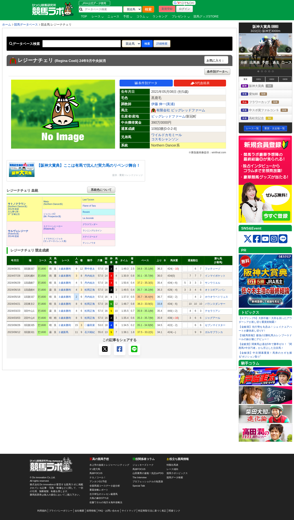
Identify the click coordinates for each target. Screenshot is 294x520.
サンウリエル (212, 282)
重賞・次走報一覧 (274, 128)
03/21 (258, 79)
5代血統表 (200, 83)
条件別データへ (217, 71)
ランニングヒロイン (92, 230)
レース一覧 (252, 128)
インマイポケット (215, 275)
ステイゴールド (90, 237)
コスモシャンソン (165, 139)
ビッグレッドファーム (168, 116)
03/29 (285, 79)
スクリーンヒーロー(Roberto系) (53, 227)
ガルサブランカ (214, 332)
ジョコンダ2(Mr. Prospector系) (52, 215)
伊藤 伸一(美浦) (163, 104)
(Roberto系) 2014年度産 (18, 233)
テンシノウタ (89, 243)
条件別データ (146, 83)
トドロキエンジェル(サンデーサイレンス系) (54, 239)
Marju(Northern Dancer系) (53, 202)
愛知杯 (258, 94)
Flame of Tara (89, 206)
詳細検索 (161, 43)
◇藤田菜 (90, 325)
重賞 (245, 79)
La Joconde (88, 218)
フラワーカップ (264, 102)
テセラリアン (212, 310)
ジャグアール (212, 317)
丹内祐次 (90, 275)
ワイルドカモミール (166, 135)
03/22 (272, 79)
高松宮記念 (261, 118)
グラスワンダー (90, 224)
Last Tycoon (88, 199)
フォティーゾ (212, 268)
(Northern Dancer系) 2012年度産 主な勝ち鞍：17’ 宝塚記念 (17, 209)
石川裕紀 (90, 332)
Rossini (86, 212)
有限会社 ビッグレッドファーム (180, 110)
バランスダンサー (215, 303)
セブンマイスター (215, 325)
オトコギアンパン (215, 289)
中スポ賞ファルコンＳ (266, 110)
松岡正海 (90, 289)
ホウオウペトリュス (216, 296)
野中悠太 (90, 268)
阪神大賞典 (261, 86)
